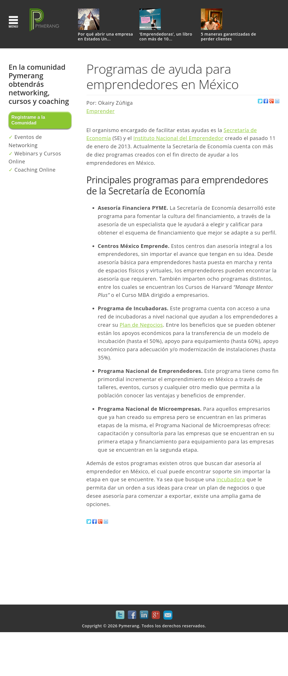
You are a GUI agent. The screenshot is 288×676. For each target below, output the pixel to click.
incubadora (231, 479)
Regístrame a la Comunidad (28, 120)
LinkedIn (144, 615)
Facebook (132, 615)
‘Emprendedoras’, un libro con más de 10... (165, 37)
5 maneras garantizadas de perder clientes (228, 37)
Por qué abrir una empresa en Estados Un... (105, 37)
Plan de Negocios (141, 324)
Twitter (120, 615)
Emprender (101, 111)
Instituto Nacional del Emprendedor (178, 138)
